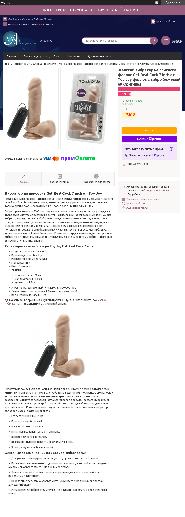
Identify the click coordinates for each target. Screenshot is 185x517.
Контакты (74, 56)
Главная (11, 56)
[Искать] (154, 41)
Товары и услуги (34, 56)
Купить (149, 130)
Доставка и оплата (99, 56)
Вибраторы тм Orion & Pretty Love (35, 63)
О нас (56, 56)
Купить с (149, 139)
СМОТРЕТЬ (132, 10)
